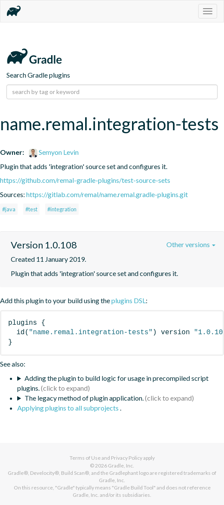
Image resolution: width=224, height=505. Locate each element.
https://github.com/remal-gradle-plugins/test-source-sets (85, 180)
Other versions (190, 244)
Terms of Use (85, 458)
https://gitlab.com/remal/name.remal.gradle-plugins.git (107, 194)
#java (8, 209)
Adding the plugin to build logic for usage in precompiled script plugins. (113, 383)
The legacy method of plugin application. (84, 398)
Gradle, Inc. (121, 465)
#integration (62, 209)
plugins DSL (128, 300)
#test (31, 209)
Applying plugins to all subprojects (68, 408)
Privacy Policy (126, 458)
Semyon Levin (54, 152)
